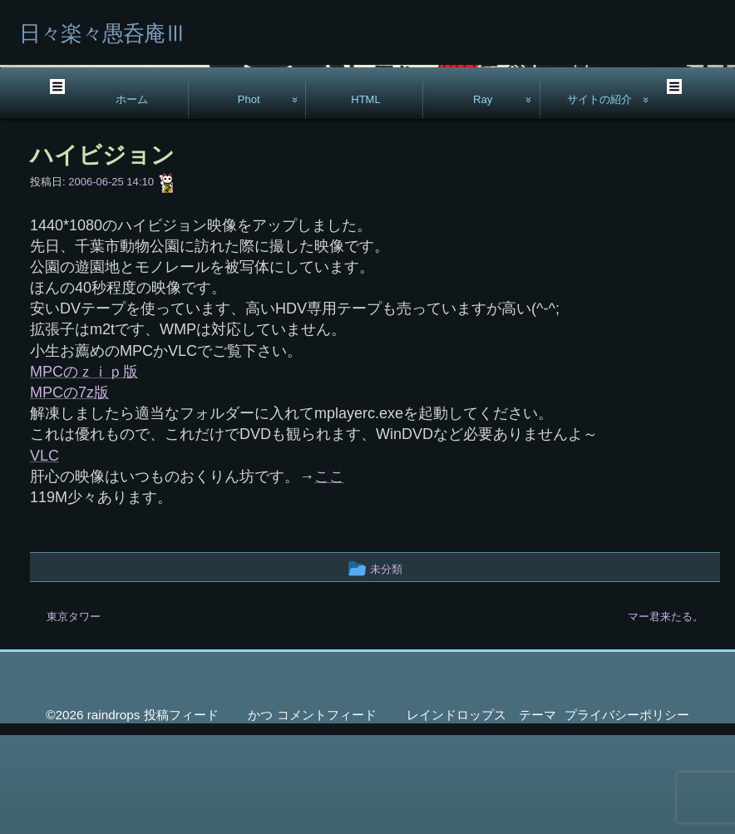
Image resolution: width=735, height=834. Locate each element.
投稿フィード (181, 814)
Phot (249, 198)
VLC (44, 554)
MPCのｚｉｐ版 (84, 470)
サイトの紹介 (599, 198)
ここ (329, 575)
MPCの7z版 (69, 491)
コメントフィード (327, 814)
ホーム (132, 198)
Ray (482, 198)
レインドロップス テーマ (481, 814)
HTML (366, 198)
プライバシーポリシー (627, 814)
